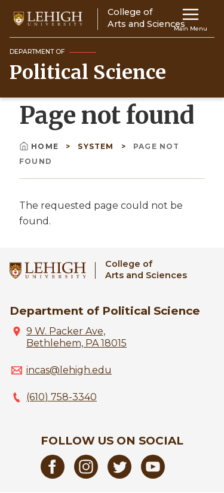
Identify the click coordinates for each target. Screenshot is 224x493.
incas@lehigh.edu (69, 370)
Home (40, 146)
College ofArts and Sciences (146, 269)
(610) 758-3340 (61, 397)
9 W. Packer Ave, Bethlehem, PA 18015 (76, 337)
